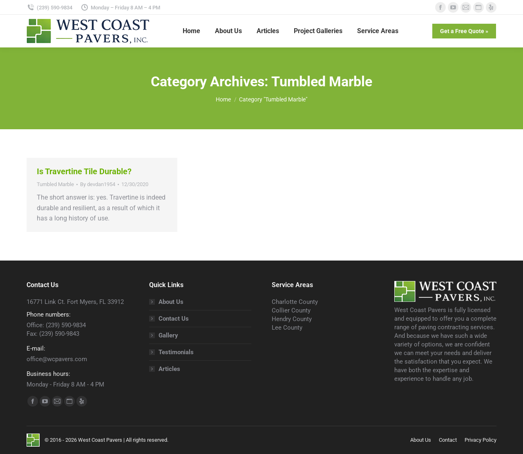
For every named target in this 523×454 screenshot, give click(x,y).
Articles (169, 369)
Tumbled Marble (55, 184)
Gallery (168, 335)
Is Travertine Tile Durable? (84, 171)
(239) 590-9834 (49, 7)
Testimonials (176, 352)
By (97, 184)
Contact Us (174, 318)
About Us (171, 302)
